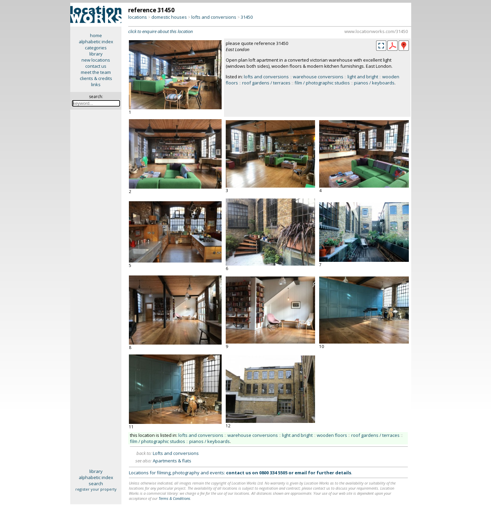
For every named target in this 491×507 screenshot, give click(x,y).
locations (137, 17)
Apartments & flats (172, 461)
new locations (95, 60)
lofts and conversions (213, 17)
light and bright (362, 77)
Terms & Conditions (174, 498)
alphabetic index (96, 41)
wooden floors (332, 435)
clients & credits (96, 78)
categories (96, 48)
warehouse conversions (318, 77)
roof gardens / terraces (266, 83)
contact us (95, 66)
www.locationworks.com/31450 (376, 31)
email (301, 473)
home (96, 35)
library (96, 54)
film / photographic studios (322, 83)
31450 (247, 17)
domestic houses (169, 17)
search (96, 483)
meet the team (96, 72)
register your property (96, 489)
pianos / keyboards (374, 83)
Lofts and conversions (176, 453)
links (96, 84)
